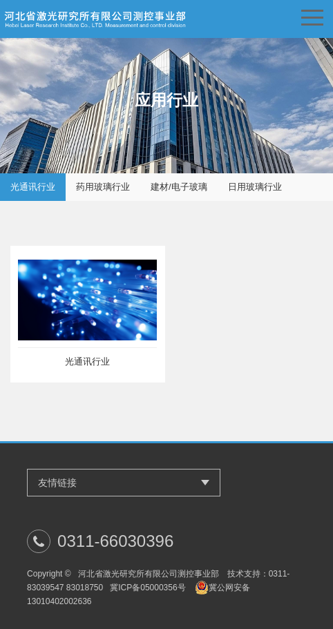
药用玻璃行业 (103, 187)
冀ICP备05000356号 (147, 587)
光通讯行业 (32, 187)
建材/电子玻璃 (179, 187)
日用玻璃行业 (255, 187)
